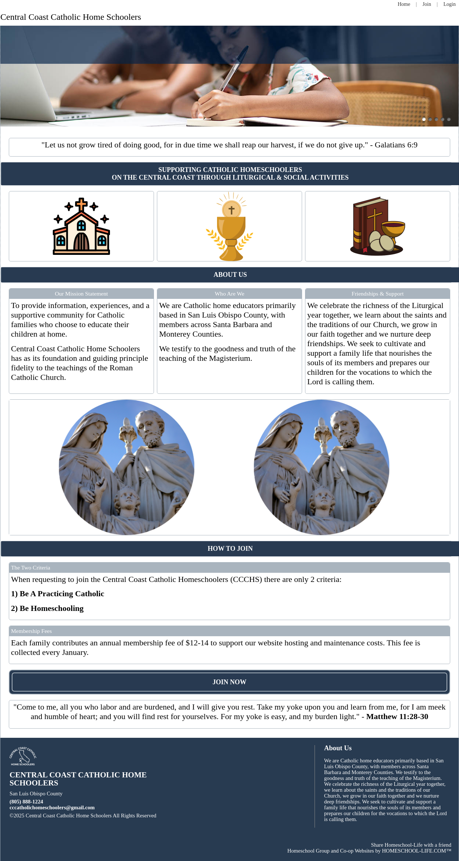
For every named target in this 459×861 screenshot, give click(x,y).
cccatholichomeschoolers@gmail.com (52, 807)
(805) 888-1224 (26, 802)
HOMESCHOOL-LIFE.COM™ (416, 851)
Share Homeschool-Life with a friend (411, 845)
